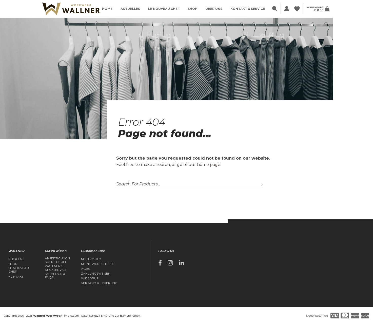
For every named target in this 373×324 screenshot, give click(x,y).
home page (208, 164)
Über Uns (213, 9)
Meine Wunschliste (97, 264)
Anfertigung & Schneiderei (57, 260)
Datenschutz (90, 315)
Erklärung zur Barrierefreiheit (120, 315)
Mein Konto (91, 259)
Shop (192, 9)
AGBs (85, 269)
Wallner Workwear (47, 315)
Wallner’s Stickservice (56, 267)
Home (107, 9)
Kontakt (15, 276)
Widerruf (89, 278)
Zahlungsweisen (95, 273)
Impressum (71, 315)
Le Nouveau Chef (164, 9)
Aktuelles (130, 9)
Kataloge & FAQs (55, 275)
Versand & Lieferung (99, 283)
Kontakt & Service (247, 9)
